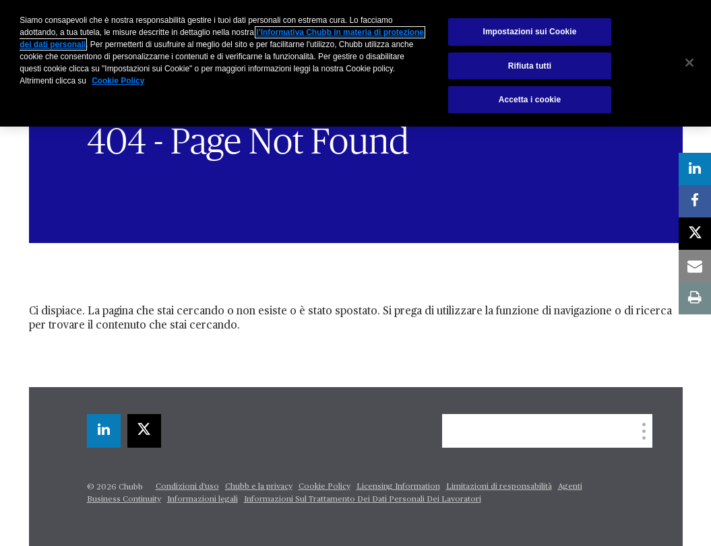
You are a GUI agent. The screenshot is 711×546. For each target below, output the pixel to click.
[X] (144, 431)
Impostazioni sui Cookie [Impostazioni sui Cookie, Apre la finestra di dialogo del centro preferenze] (529, 31)
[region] (355, 63)
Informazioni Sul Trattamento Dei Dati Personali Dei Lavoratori (362, 500)
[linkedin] (104, 431)
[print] (695, 298)
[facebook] (695, 201)
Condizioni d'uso (187, 487)
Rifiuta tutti (529, 66)
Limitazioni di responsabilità (499, 487)
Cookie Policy (324, 487)
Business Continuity (124, 500)
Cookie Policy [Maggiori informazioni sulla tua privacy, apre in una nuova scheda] (118, 81)
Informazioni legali (202, 500)
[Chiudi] (689, 62)
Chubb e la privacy (258, 487)
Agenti (570, 487)
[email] (695, 266)
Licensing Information (398, 487)
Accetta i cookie (530, 99)
